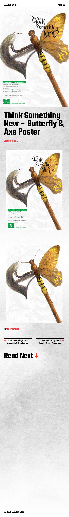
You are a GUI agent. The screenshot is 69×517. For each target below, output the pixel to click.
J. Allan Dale (10, 4)
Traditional (14, 329)
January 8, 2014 (11, 141)
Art (7, 329)
